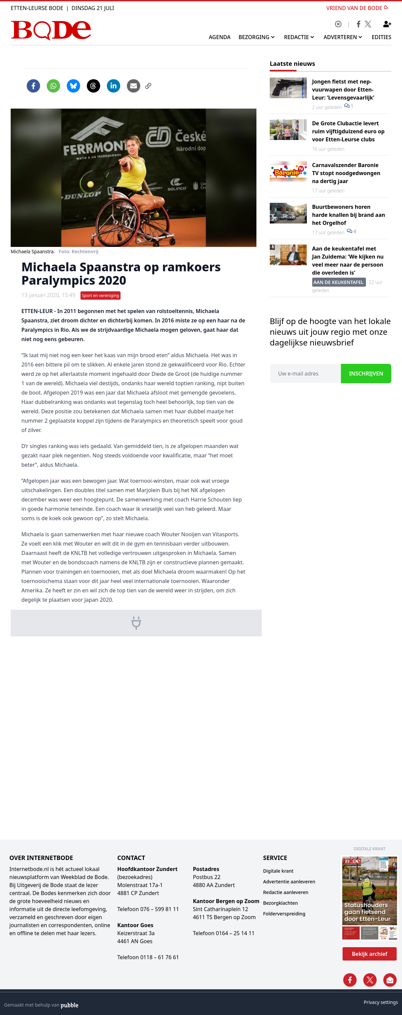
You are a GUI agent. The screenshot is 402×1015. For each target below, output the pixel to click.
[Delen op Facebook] (33, 86)
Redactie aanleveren (285, 892)
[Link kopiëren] (148, 86)
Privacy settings (381, 1002)
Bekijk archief (369, 954)
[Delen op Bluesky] (73, 86)
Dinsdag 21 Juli (92, 8)
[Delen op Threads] (93, 86)
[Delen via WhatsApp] (53, 86)
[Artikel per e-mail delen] (134, 86)
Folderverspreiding (284, 913)
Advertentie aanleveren (289, 881)
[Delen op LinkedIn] (114, 86)
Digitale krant (278, 871)
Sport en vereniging (100, 295)
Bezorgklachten (280, 903)
